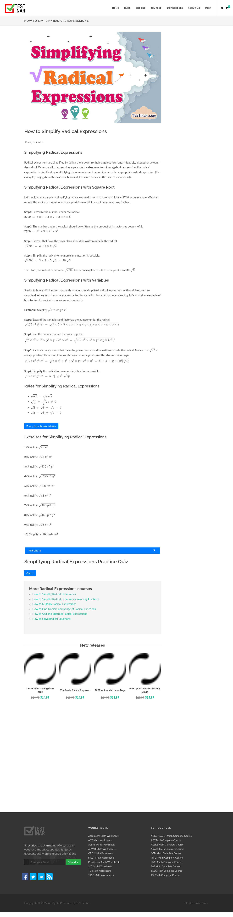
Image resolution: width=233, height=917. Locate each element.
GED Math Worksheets (100, 758)
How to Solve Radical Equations (51, 618)
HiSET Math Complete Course (167, 763)
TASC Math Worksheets (101, 780)
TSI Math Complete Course (165, 780)
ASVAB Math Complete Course (167, 754)
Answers (35, 550)
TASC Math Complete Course (166, 776)
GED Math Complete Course (166, 758)
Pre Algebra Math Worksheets (104, 767)
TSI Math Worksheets (99, 776)
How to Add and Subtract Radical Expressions (59, 613)
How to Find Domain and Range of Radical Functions (64, 609)
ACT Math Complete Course (166, 745)
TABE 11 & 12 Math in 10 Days (110, 690)
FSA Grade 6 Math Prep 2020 (75, 690)
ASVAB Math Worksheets (101, 754)
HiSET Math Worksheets (101, 763)
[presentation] (124, 197)
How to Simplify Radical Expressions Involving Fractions (65, 599)
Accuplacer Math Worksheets (103, 741)
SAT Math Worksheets (100, 771)
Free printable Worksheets (41, 426)
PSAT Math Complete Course (166, 767)
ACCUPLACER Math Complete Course (171, 741)
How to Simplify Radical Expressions (54, 594)
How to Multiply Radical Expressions (54, 604)
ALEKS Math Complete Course (167, 749)
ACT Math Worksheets (100, 745)
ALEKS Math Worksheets (101, 749)
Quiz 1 (30, 573)
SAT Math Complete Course (165, 771)
